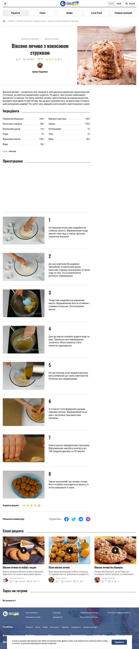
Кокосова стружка (12, 123)
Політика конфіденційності (118, 613)
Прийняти (119, 642)
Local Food (96, 13)
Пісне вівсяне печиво (59, 567)
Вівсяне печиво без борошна (109, 567)
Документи (57, 617)
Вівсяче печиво (40, 21)
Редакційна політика (89, 617)
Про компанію (32, 613)
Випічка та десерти (24, 21)
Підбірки (65, 627)
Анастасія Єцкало (17, 578)
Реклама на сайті (33, 617)
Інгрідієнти (75, 627)
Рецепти (15, 13)
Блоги (6, 635)
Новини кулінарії (123, 13)
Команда (57, 613)
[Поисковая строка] (130, 4)
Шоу (5, 642)
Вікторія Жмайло (108, 578)
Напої (42, 13)
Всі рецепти (8, 600)
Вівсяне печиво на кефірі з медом (19, 567)
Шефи (69, 13)
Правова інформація (89, 613)
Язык (119, 4)
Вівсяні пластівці (57, 118)
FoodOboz (8, 627)
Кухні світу (54, 627)
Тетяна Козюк (61, 578)
